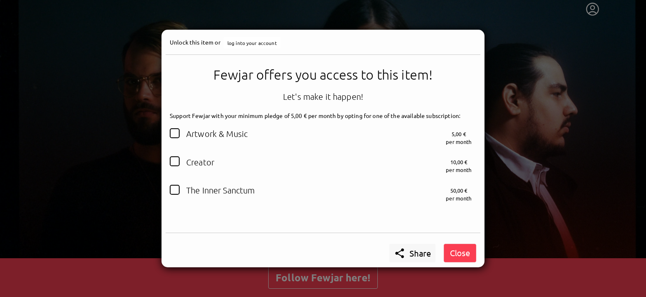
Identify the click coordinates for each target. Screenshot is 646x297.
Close (460, 253)
